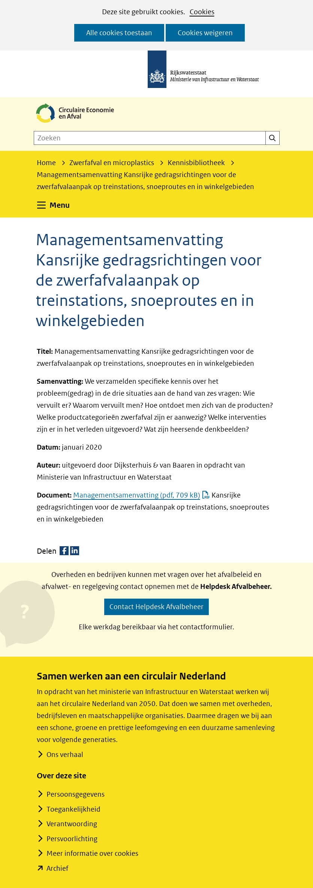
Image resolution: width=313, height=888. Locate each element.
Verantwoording (71, 823)
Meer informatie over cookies (92, 853)
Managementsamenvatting (141, 495)
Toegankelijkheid (73, 809)
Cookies (202, 11)
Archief (57, 868)
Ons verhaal (64, 754)
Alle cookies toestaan (119, 32)
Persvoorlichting (71, 838)
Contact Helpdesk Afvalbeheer (156, 606)
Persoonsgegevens (75, 794)
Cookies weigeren (205, 32)
